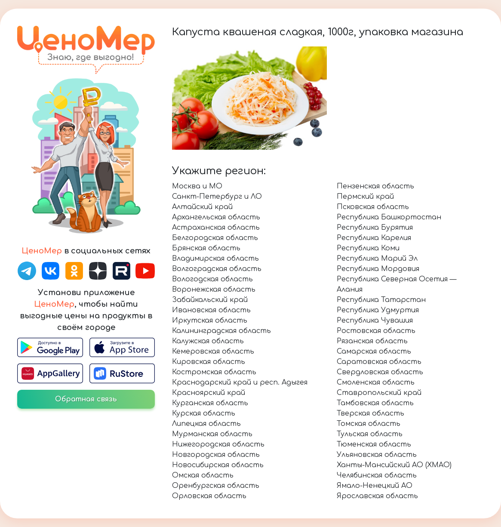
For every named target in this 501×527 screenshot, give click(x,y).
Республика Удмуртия (378, 310)
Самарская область (374, 351)
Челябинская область (377, 475)
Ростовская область (376, 331)
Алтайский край (202, 207)
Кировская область (208, 362)
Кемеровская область (213, 351)
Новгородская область (216, 455)
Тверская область (370, 413)
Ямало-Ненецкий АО (374, 486)
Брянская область (206, 248)
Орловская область (209, 496)
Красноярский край (208, 393)
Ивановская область (211, 310)
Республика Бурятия (375, 227)
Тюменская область (374, 444)
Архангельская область (216, 217)
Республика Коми (368, 248)
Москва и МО (197, 186)
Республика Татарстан (381, 300)
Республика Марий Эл (377, 258)
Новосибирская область (218, 465)
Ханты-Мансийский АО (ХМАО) (394, 465)
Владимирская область (215, 258)
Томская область (368, 424)
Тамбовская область (375, 403)
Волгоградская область (216, 269)
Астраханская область (216, 227)
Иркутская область (209, 320)
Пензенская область (375, 186)
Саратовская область (379, 362)
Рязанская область (372, 341)
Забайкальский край (210, 300)
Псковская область (373, 207)
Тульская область (370, 434)
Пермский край (365, 196)
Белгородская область (215, 238)
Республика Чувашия (375, 320)
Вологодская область (212, 279)
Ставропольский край (379, 393)
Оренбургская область (215, 486)
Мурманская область (212, 434)
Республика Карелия (374, 238)
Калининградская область (221, 331)
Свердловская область (380, 372)
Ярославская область (377, 496)
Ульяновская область (377, 455)
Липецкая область (206, 424)
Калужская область (208, 341)
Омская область (203, 475)
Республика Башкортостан (389, 217)
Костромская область (214, 372)
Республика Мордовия (378, 269)
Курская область (203, 413)
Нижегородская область (218, 444)
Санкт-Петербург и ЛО (217, 196)
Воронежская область (213, 289)
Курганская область (210, 403)
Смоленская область (376, 382)
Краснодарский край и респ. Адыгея (239, 382)
